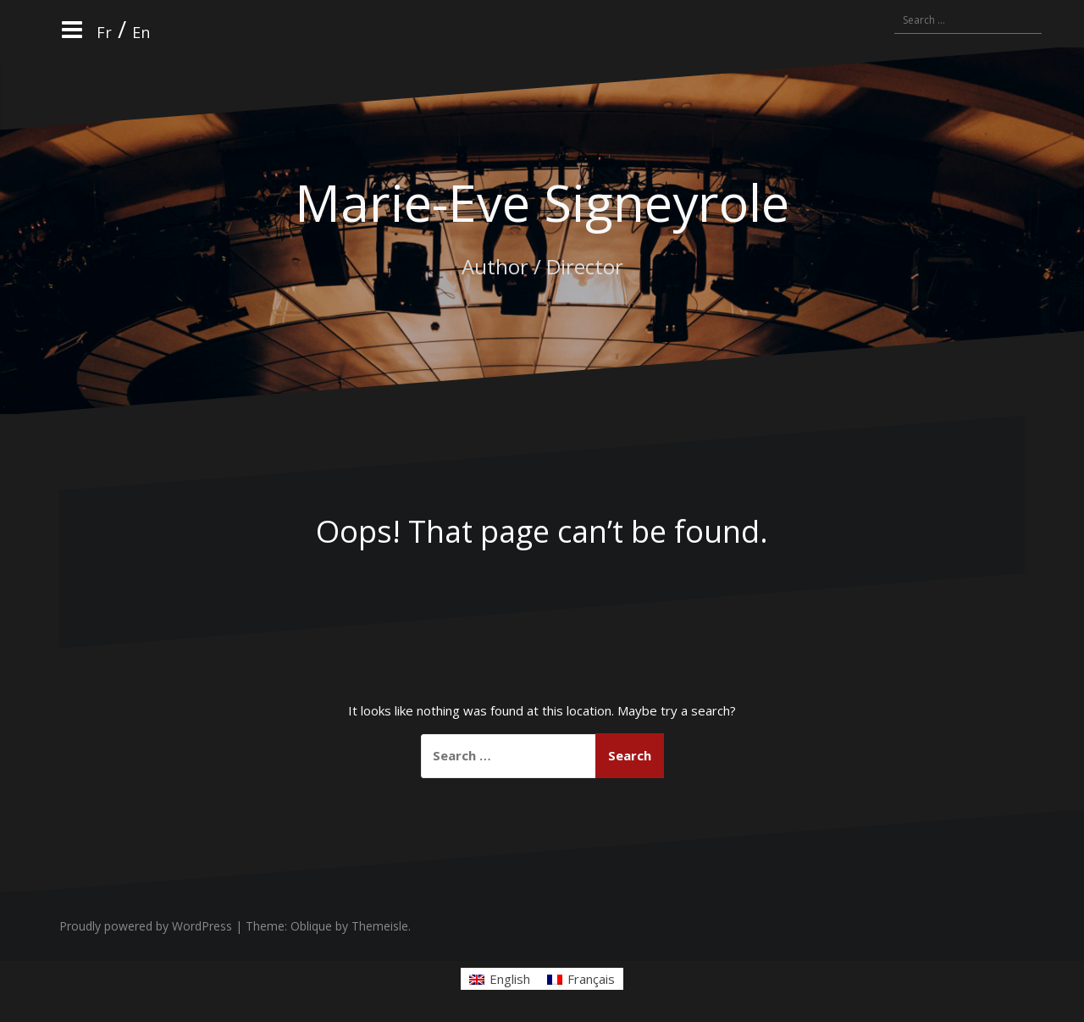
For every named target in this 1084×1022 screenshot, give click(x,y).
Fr (105, 32)
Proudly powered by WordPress (145, 926)
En (143, 32)
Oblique (311, 926)
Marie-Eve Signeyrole (542, 202)
